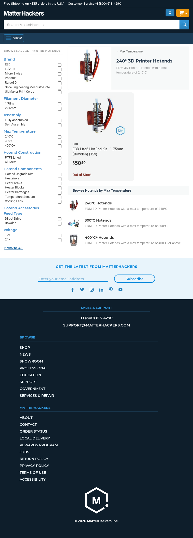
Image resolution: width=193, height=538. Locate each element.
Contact (28, 424)
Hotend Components (23, 169)
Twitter (82, 289)
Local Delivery (35, 438)
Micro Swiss (13, 73)
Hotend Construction (23, 152)
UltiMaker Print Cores (19, 91)
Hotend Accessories (21, 208)
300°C (9, 141)
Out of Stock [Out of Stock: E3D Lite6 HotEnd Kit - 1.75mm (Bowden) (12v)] (82, 175)
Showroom (31, 361)
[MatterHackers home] (24, 14)
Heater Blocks (15, 187)
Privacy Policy (34, 465)
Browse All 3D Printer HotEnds (32, 50)
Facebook (72, 289)
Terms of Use (33, 472)
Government (32, 389)
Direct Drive (13, 218)
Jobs (24, 452)
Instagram (92, 289)
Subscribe (135, 279)
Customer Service (81, 3)
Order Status (33, 431)
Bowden (10, 223)
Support (28, 382)
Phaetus (10, 78)
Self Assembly (15, 124)
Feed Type (13, 213)
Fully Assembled (16, 120)
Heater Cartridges (17, 192)
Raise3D (11, 82)
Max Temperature (131, 51)
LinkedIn (101, 289)
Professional (33, 368)
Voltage (10, 230)
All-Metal (11, 162)
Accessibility (32, 479)
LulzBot (10, 69)
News (25, 354)
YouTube (120, 289)
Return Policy (34, 459)
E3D (8, 64)
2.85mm (10, 108)
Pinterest (111, 289)
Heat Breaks (13, 183)
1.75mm (10, 103)
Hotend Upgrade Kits (19, 174)
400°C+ (10, 145)
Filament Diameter (21, 98)
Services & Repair (37, 395)
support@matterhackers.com (96, 325)
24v (7, 239)
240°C (9, 136)
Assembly (12, 115)
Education (30, 375)
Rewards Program (39, 445)
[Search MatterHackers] (184, 24)
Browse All (13, 248)
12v (7, 235)
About (26, 417)
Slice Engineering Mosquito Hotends (29, 87)
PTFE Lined (13, 157)
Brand (9, 59)
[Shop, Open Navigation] (14, 38)
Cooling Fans (14, 201)
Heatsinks (12, 178)
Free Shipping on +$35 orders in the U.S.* (34, 3)
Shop (25, 347)
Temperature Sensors (20, 197)
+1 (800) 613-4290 (108, 3)
